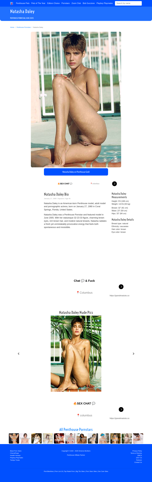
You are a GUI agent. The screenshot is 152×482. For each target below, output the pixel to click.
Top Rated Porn (69, 471)
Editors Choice (53, 3)
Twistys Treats (15, 460)
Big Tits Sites (80, 471)
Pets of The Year (38, 3)
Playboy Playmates (105, 3)
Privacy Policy (137, 451)
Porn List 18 (59, 471)
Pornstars (66, 3)
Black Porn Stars (15, 451)
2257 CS (139, 458)
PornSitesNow (48, 471)
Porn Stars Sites (91, 471)
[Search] (128, 3)
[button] (18, 354)
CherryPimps (14, 453)
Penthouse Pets (22, 3)
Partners (139, 460)
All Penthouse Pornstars (76, 429)
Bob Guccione (89, 3)
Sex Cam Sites (103, 471)
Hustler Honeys (15, 455)
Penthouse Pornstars (24, 27)
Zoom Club (76, 3)
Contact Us (138, 462)
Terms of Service (136, 453)
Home (12, 27)
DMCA (139, 455)
